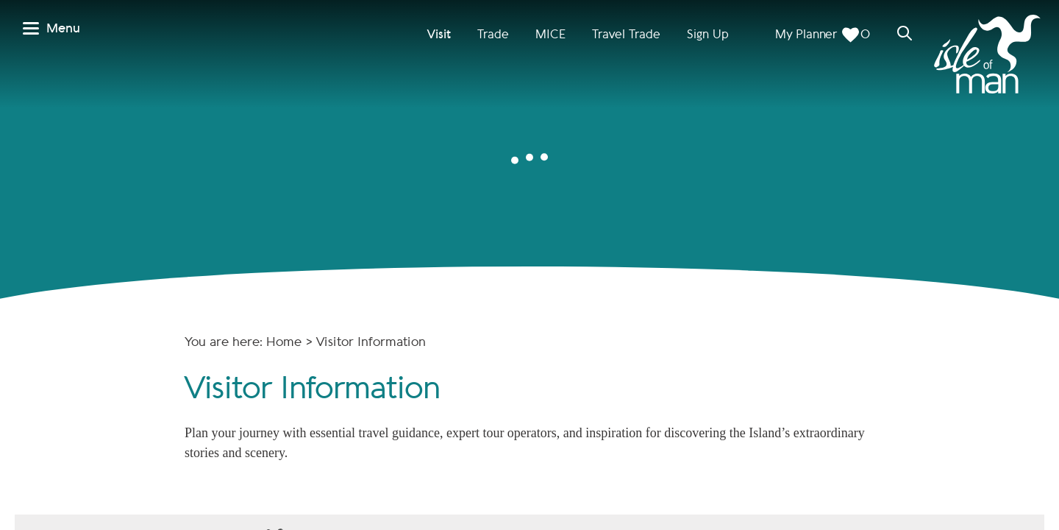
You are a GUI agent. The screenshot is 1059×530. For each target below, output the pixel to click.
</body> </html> (529, 265)
